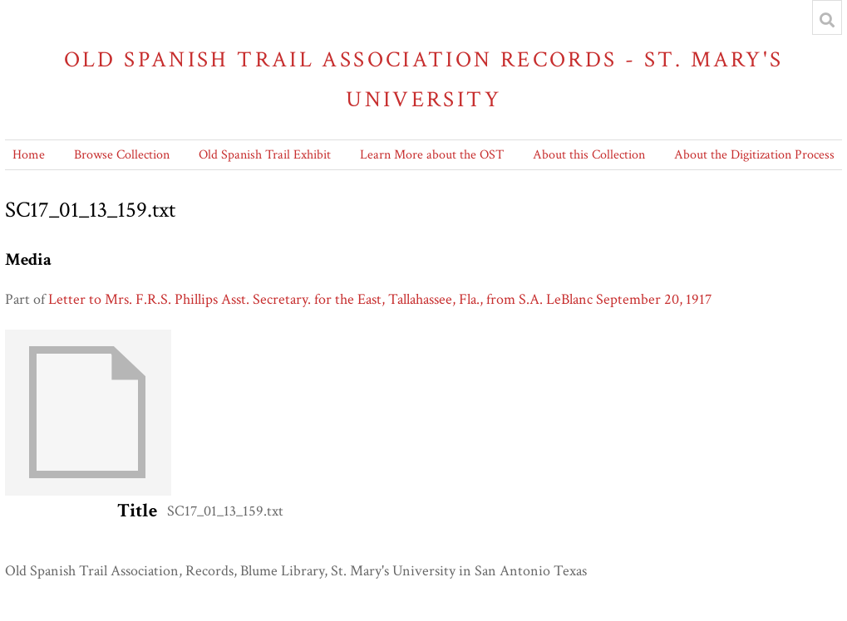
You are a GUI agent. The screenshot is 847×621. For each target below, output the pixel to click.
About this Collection (589, 155)
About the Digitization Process (754, 155)
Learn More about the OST (432, 155)
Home (28, 155)
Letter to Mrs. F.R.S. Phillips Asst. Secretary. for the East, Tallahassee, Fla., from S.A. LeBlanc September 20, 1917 (380, 299)
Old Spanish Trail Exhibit (265, 155)
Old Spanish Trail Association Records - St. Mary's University (424, 79)
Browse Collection (122, 155)
